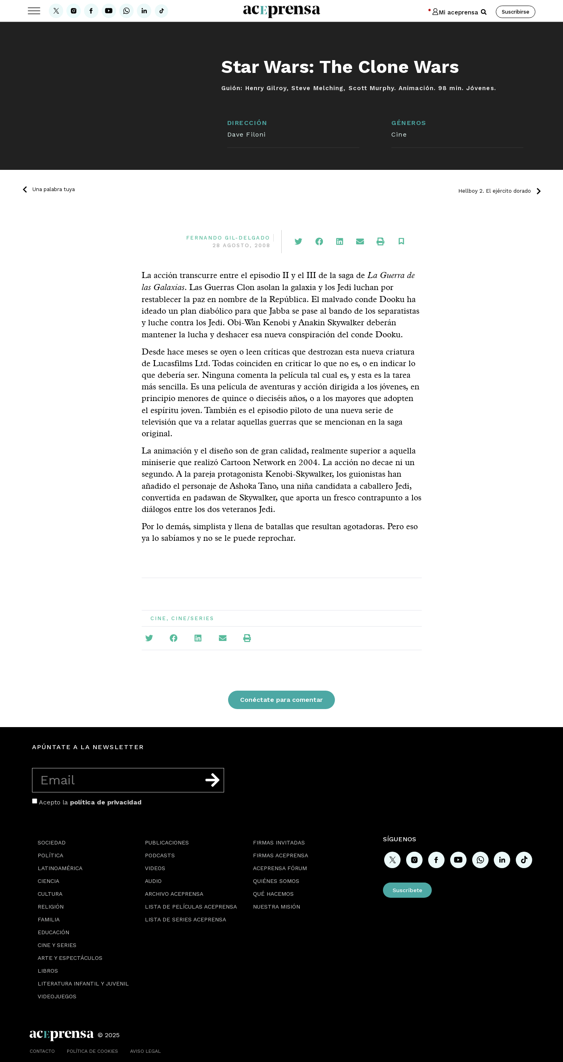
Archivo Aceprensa (174, 894)
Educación (53, 932)
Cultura (50, 894)
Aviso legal (145, 1051)
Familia (49, 919)
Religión (51, 906)
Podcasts (160, 855)
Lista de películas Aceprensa (191, 906)
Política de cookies (92, 1051)
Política (50, 855)
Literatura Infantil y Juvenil (83, 983)
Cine (399, 134)
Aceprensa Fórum (280, 868)
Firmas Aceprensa (280, 855)
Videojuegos (57, 996)
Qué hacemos (273, 894)
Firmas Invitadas (279, 842)
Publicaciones (167, 842)
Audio (153, 881)
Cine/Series (192, 618)
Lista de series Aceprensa (185, 919)
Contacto (42, 1051)
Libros (48, 970)
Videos (155, 868)
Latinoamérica (60, 868)
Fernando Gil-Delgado (228, 238)
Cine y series (57, 945)
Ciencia (48, 881)
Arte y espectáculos (70, 958)
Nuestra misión (276, 906)
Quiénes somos (276, 881)
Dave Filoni (246, 134)
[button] (483, 12)
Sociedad (52, 842)
